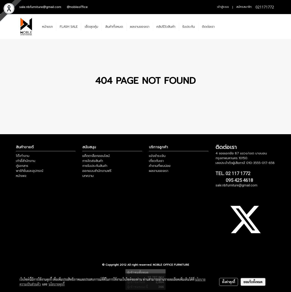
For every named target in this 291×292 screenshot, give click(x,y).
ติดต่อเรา (208, 26)
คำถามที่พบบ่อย (160, 165)
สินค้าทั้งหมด (114, 26)
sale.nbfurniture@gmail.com (40, 7)
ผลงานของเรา (139, 26)
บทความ (88, 175)
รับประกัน (188, 26)
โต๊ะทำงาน (22, 155)
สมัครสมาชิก (244, 7)
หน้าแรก (47, 26)
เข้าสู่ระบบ (223, 7)
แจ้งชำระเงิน (157, 155)
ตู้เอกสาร (22, 165)
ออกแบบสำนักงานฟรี (96, 170)
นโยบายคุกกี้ (57, 284)
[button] (222, 26)
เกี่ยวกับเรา (156, 160)
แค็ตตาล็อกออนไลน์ (96, 155)
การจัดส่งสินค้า (92, 160)
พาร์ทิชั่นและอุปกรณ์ (29, 170)
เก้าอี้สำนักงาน (25, 160)
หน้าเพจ (21, 175)
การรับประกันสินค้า (94, 165)
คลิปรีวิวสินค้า (165, 26)
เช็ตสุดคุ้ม (91, 26)
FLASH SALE (69, 26)
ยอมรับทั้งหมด (253, 282)
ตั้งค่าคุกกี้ (228, 282)
